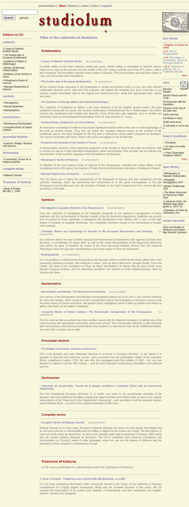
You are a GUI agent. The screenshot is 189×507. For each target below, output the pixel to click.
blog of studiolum (175, 136)
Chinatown (170, 142)
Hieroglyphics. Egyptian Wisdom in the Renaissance (72, 207)
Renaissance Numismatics (18, 123)
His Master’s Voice (172, 118)
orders (95, 6)
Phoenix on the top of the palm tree (174, 109)
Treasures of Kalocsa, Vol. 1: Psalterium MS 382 (173, 69)
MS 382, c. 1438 (11, 191)
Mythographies (12, 110)
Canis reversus (171, 114)
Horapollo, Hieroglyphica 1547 (173, 181)
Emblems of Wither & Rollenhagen (14, 62)
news (84, 6)
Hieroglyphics (11, 102)
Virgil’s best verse (172, 122)
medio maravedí (173, 220)
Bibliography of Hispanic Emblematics (174, 174)
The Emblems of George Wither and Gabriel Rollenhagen (75, 102)
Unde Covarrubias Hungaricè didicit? (173, 154)
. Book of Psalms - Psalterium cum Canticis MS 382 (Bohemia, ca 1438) (83, 478)
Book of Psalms (12, 188)
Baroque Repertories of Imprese (60, 173)
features (73, 6)
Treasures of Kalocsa (17, 182)
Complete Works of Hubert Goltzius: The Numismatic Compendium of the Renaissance (97, 311)
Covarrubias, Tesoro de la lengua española (17, 160)
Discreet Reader (167, 90)
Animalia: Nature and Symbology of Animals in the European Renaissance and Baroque (97, 231)
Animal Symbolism (13, 106)
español (107, 6)
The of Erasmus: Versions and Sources (69, 348)
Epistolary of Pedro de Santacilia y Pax (175, 211)
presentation (47, 6)
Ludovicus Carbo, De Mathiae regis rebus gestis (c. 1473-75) (174, 204)
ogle (26, 17)
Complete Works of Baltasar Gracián (63, 422)
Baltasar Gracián (13, 175)
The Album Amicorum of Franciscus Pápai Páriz (175, 195)
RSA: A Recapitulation (170, 52)
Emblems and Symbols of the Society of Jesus (69, 142)
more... (185, 75)
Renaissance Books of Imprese (59, 159)
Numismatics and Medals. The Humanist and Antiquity (73, 291)
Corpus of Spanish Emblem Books (13, 50)
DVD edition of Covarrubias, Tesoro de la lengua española (175, 60)
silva (166, 82)
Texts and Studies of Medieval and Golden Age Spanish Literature (175, 230)
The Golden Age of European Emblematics (15, 56)
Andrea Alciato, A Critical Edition (68, 122)
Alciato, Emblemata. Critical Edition (14, 69)
